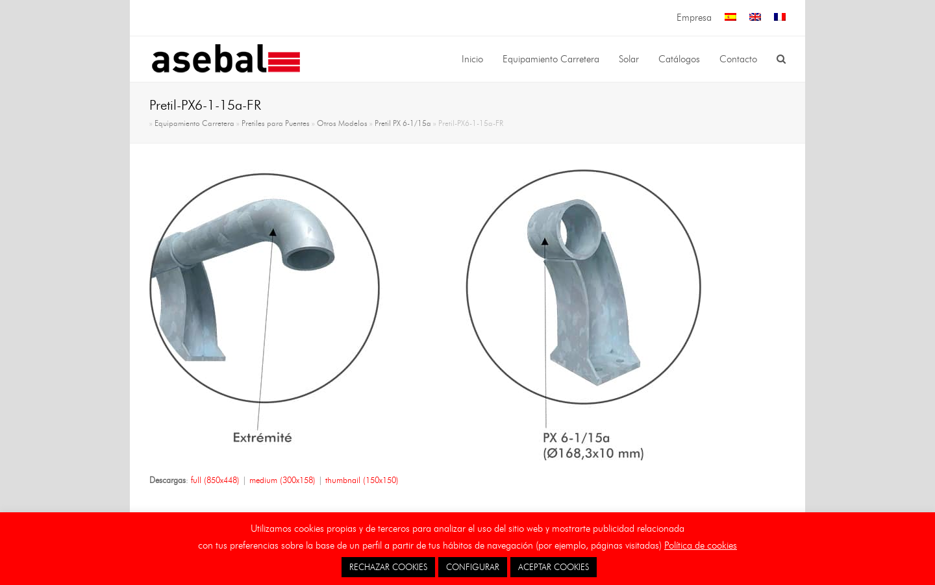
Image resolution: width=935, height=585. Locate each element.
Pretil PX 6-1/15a (403, 123)
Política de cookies (700, 545)
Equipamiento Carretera (194, 123)
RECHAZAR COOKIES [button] (388, 567)
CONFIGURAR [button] (472, 567)
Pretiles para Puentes (276, 123)
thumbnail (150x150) (362, 480)
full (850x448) (215, 480)
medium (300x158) (282, 480)
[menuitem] (730, 18)
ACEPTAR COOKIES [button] (553, 567)
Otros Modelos (342, 123)
